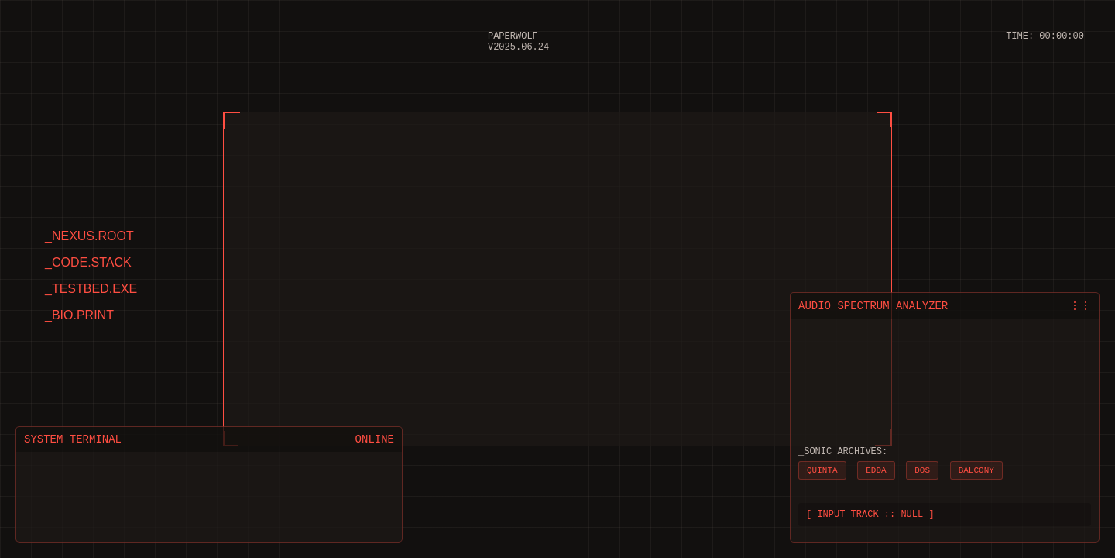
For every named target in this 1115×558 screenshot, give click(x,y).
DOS (922, 467)
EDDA (876, 467)
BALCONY (976, 467)
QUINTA (822, 467)
